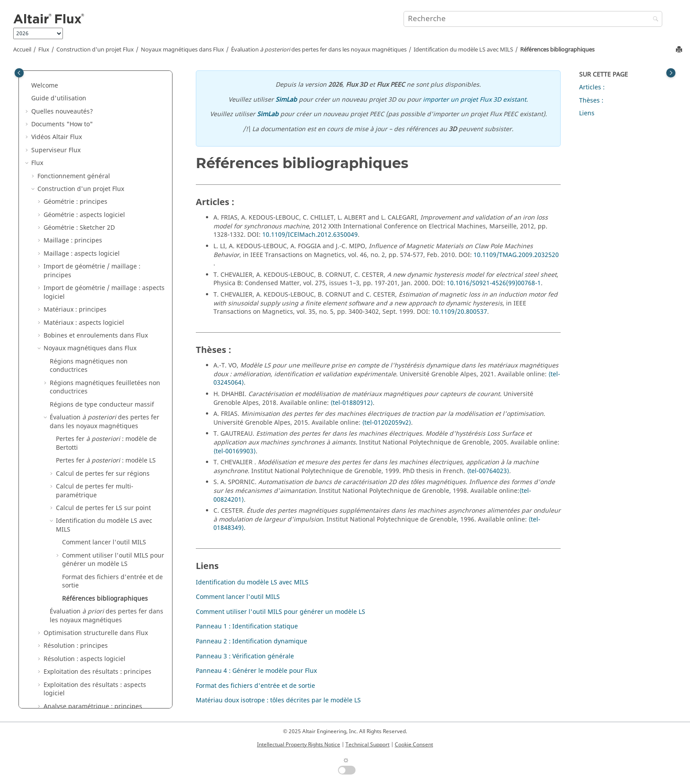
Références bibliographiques (557, 50)
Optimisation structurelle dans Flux (96, 377)
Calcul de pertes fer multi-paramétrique (94, 235)
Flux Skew (45, 549)
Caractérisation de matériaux (74, 562)
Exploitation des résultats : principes (97, 415)
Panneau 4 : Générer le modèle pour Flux (256, 671)
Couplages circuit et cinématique (86, 476)
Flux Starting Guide (59, 691)
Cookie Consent (414, 745)
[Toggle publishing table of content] (19, 72)
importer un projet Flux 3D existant (474, 99)
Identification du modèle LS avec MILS (463, 50)
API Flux (49, 536)
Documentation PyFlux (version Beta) (85, 665)
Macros (42, 652)
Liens (587, 113)
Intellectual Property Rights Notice (298, 745)
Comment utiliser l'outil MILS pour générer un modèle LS (113, 304)
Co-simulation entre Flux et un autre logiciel (90, 494)
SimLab (286, 99)
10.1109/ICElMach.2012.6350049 (310, 234)
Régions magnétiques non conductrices (89, 110)
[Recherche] (653, 19)
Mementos (46, 640)
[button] (40, 79)
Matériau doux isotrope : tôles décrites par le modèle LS (278, 700)
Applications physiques (71, 463)
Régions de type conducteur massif (102, 148)
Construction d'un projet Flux (95, 50)
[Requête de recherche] (533, 19)
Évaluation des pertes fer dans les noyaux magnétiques (319, 50)
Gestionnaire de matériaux (70, 588)
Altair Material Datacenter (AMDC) (81, 575)
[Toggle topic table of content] (670, 72)
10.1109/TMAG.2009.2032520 (516, 255)
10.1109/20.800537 (459, 311)
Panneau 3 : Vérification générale (245, 656)
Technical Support (367, 745)
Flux (43, 50)
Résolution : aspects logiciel (84, 403)
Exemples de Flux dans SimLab (76, 626)
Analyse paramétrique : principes (93, 450)
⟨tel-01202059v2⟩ (386, 422)
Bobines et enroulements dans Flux (96, 79)
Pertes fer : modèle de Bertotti (106, 187)
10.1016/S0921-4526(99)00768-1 (494, 283)
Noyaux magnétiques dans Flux (182, 50)
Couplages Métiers (65, 510)
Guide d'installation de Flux (72, 678)
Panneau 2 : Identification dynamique (251, 641)
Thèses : (591, 100)
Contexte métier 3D (65, 523)
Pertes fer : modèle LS (106, 204)
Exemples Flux (52, 614)
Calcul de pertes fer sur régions (103, 217)
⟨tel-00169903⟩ (234, 451)
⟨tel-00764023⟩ (488, 471)
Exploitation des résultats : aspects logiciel (95, 433)
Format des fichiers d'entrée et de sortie (112, 325)
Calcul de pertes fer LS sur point (103, 252)
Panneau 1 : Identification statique (247, 626)
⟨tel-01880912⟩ (351, 403)
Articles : (592, 87)
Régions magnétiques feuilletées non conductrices (105, 131)
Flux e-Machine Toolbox (66, 601)
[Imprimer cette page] (679, 50)
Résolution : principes (76, 389)
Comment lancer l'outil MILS (104, 286)
